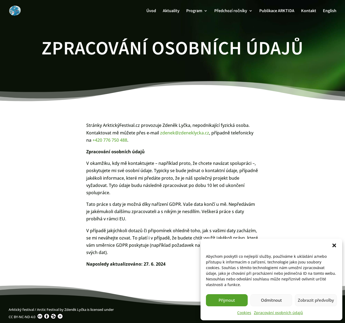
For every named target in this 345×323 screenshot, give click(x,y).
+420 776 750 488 (109, 140)
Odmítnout (271, 300)
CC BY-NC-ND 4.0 (36, 316)
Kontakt (308, 11)
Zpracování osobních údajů (278, 312)
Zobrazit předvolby (316, 300)
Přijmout (227, 300)
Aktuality (171, 11)
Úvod (151, 11)
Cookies (244, 312)
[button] (334, 245)
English (329, 11)
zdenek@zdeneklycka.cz (184, 133)
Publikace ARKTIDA (276, 11)
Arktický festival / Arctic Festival (34, 309)
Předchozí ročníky (230, 11)
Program (194, 11)
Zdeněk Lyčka (75, 309)
